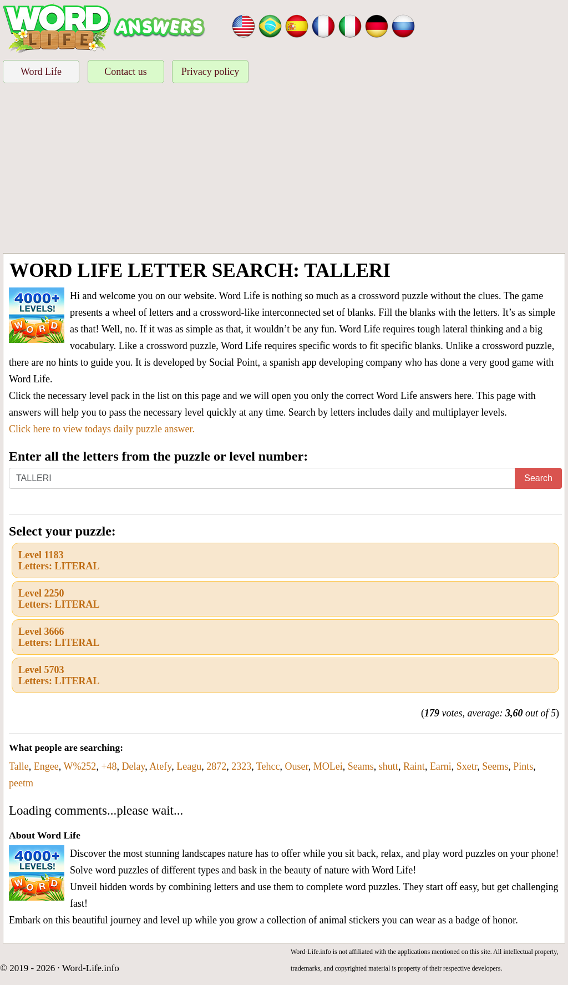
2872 (216, 766)
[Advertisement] (284, 169)
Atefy (160, 766)
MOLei (328, 766)
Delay (133, 766)
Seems (495, 766)
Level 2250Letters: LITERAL (59, 599)
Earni (441, 766)
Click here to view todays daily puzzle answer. (102, 429)
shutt (388, 766)
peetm (21, 783)
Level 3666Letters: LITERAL (59, 637)
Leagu (188, 766)
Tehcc (268, 766)
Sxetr (467, 766)
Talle (19, 766)
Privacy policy (210, 71)
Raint (414, 766)
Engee (46, 766)
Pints (523, 766)
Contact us (125, 71)
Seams (361, 766)
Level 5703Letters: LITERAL (59, 675)
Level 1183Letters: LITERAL (59, 560)
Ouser (296, 766)
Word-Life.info (90, 968)
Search (538, 478)
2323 (241, 766)
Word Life (41, 71)
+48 (108, 766)
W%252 (79, 766)
